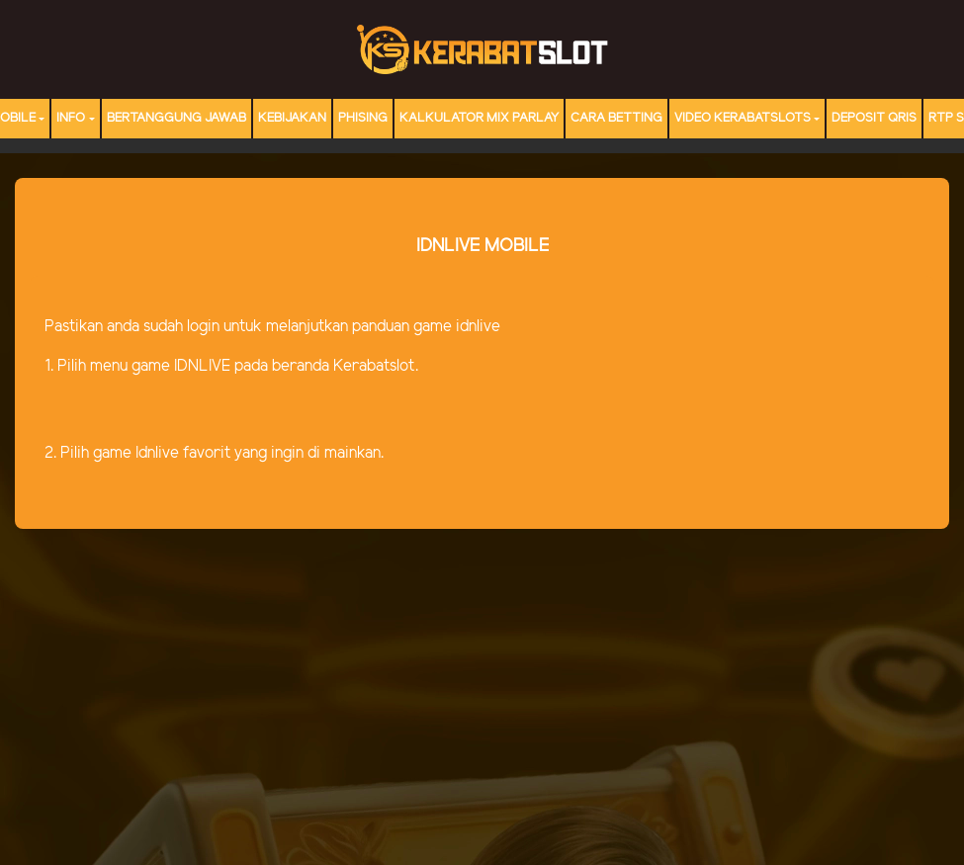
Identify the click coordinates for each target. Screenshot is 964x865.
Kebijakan (292, 118)
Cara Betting (616, 118)
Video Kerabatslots (742, 118)
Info (70, 118)
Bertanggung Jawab (176, 118)
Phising (363, 118)
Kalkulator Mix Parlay (479, 118)
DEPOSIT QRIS (874, 118)
